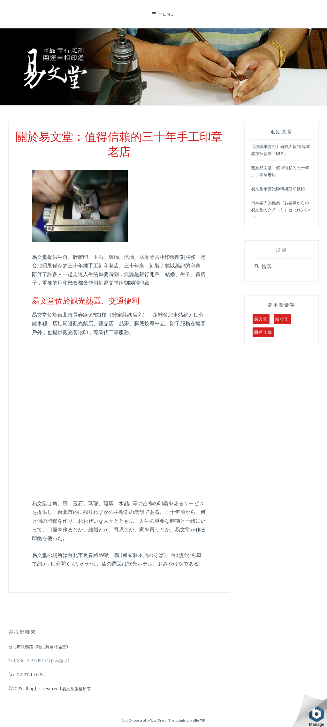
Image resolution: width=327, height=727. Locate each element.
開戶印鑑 (263, 332)
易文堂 (261, 319)
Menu (167, 14)
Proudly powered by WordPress (144, 720)
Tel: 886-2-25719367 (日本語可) (38, 660)
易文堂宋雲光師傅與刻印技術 (278, 188)
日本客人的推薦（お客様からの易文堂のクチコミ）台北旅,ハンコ (280, 210)
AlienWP (199, 720)
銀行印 (282, 319)
